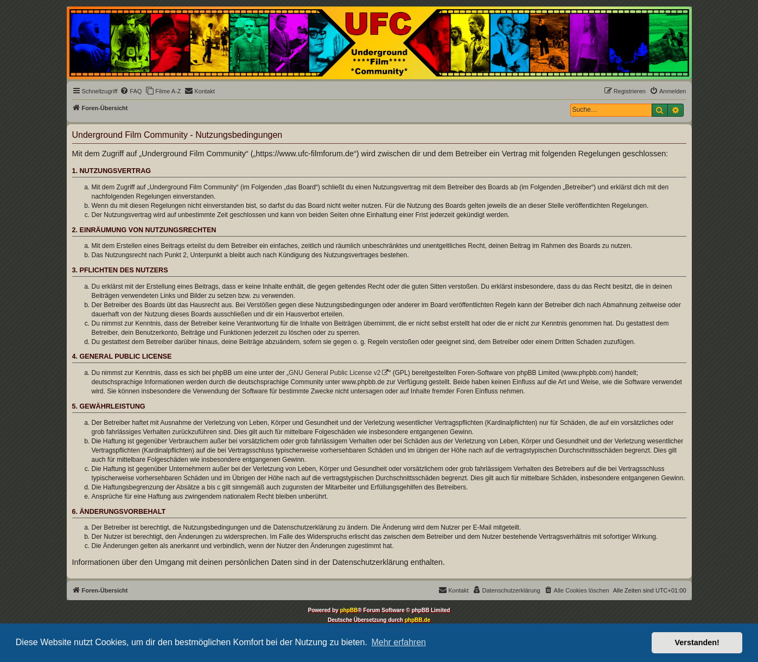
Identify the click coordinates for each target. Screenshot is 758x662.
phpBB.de (417, 620)
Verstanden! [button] (697, 642)
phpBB (349, 610)
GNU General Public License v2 (334, 373)
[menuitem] (131, 91)
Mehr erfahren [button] (398, 642)
